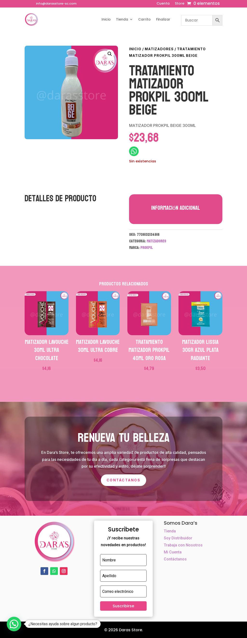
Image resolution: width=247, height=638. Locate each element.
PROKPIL (146, 247)
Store (179, 4)
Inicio (106, 19)
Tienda (122, 19)
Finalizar (163, 19)
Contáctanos (123, 480)
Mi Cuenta (173, 552)
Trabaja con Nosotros (183, 545)
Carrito (144, 19)
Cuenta (163, 4)
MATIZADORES (159, 49)
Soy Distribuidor (178, 538)
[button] (109, 54)
